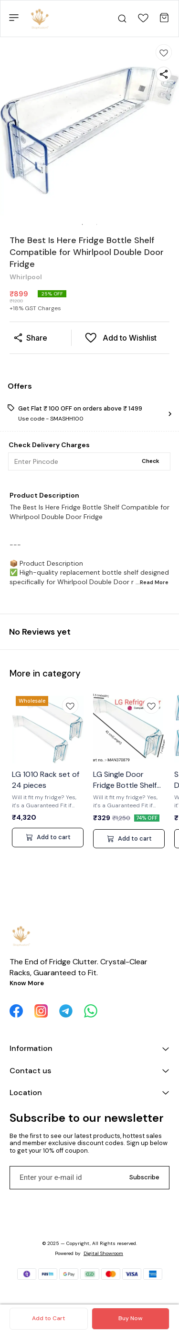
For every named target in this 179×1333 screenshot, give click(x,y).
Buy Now (130, 1318)
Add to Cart (48, 1318)
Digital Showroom (103, 1253)
